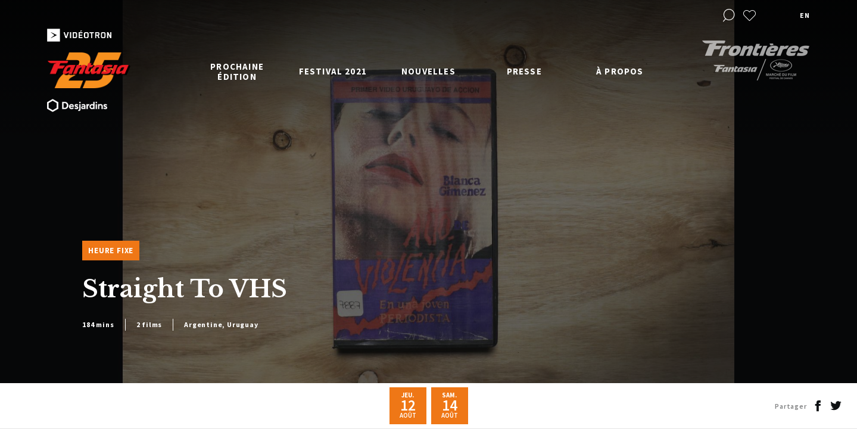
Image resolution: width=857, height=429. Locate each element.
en (804, 15)
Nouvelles (428, 71)
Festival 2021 (333, 71)
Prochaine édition (237, 71)
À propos (620, 71)
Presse (524, 71)
